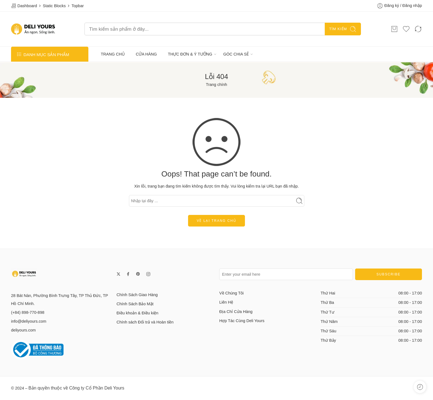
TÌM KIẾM (343, 29)
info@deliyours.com (28, 321)
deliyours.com (23, 330)
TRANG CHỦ (113, 54)
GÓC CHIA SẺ (236, 54)
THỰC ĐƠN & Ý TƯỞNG (190, 54)
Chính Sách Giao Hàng (137, 295)
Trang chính (216, 84)
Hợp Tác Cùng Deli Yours (242, 321)
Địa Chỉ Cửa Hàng (235, 311)
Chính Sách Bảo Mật (135, 304)
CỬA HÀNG (146, 54)
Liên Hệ (226, 302)
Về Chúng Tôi (231, 293)
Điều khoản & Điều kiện (137, 313)
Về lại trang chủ (216, 221)
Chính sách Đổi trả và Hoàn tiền (145, 322)
